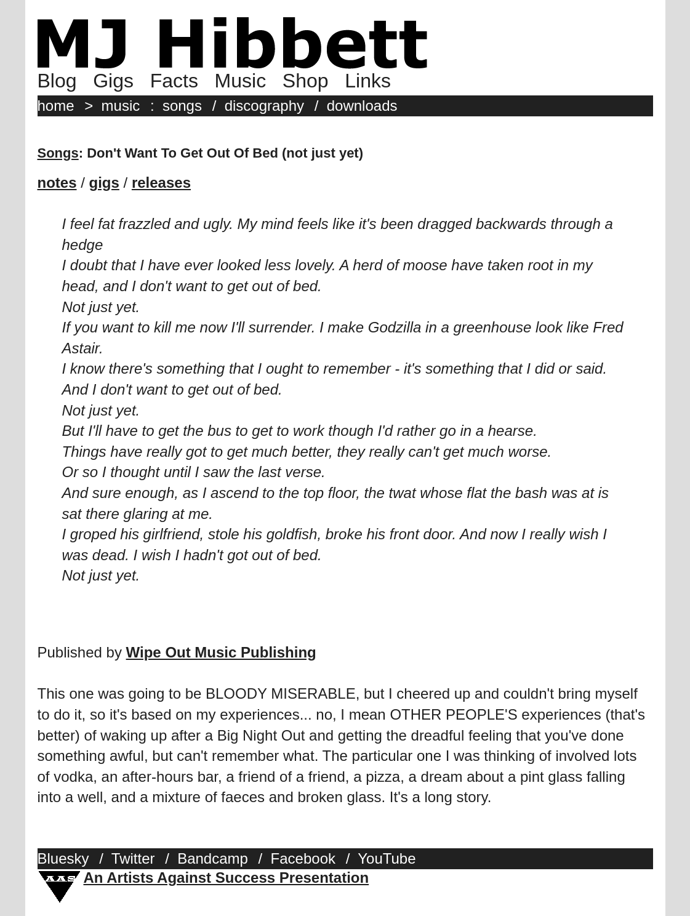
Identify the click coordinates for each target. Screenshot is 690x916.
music (121, 105)
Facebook (303, 858)
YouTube (386, 858)
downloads (362, 105)
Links (368, 81)
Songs (58, 153)
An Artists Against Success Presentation (226, 877)
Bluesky (63, 858)
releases (161, 182)
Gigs (113, 81)
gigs (104, 182)
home (56, 105)
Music (241, 81)
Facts (174, 81)
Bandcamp (212, 858)
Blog (57, 81)
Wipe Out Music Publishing (221, 652)
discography (264, 105)
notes (57, 182)
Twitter (133, 858)
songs (182, 105)
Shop (306, 81)
